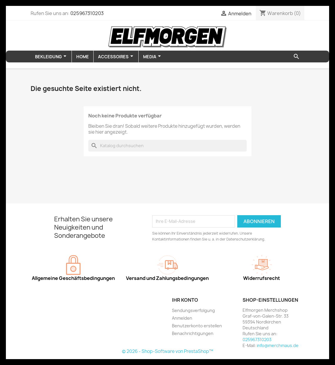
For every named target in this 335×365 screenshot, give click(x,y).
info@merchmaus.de (277, 345)
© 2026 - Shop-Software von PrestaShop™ (167, 351)
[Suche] (167, 146)
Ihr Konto (185, 300)
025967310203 (87, 13)
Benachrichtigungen (192, 333)
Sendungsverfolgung (193, 310)
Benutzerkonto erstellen (197, 325)
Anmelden (182, 318)
